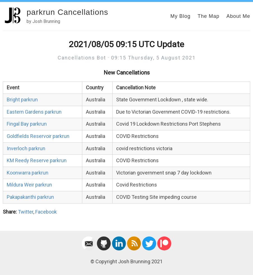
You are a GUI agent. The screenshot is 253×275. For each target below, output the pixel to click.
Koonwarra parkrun (27, 173)
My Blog (180, 16)
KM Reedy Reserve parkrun (37, 160)
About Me (238, 16)
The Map (208, 16)
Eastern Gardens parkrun (34, 112)
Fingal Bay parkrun (27, 124)
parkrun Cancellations (67, 12)
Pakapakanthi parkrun (30, 197)
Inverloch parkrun (26, 148)
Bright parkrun (22, 99)
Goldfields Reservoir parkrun (38, 136)
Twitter (25, 212)
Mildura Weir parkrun (29, 185)
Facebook (46, 212)
